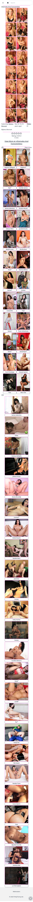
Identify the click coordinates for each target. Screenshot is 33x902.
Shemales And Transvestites (10, 7)
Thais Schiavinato (23, 331)
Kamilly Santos (23, 188)
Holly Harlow (16, 620)
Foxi (10, 392)
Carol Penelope (9, 372)
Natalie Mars (16, 558)
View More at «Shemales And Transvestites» (16, 142)
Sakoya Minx (10, 229)
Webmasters (16, 891)
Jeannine (16, 579)
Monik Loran (10, 249)
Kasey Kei (16, 742)
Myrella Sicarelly (16, 845)
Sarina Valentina (10, 208)
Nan (9, 188)
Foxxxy (16, 599)
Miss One (23, 392)
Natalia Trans (16, 783)
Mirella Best (23, 249)
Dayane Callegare (9, 167)
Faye (23, 310)
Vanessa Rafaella (16, 456)
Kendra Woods (23, 208)
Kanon (10, 331)
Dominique (23, 351)
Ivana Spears (16, 804)
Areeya (23, 290)
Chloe (16, 435)
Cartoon (16, 517)
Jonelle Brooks (23, 229)
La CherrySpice (16, 886)
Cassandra (10, 310)
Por (16, 722)
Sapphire (23, 167)
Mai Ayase (16, 763)
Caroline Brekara (17, 660)
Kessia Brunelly (16, 497)
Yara (16, 824)
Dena (10, 351)
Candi (16, 701)
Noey (16, 681)
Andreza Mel (16, 865)
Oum (9, 270)
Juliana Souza (16, 476)
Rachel (9, 290)
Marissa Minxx (23, 270)
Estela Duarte (16, 538)
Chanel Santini (23, 372)
